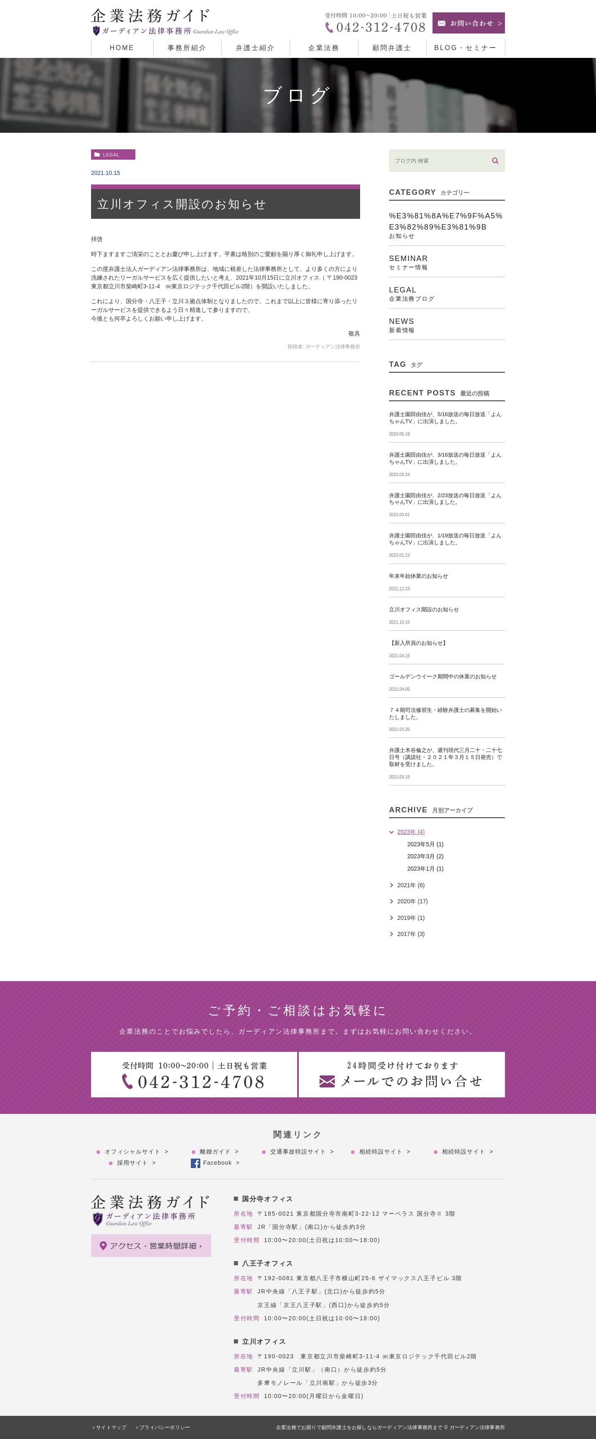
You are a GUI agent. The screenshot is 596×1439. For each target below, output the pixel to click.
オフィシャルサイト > (136, 1151)
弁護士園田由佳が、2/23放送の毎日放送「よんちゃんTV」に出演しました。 (445, 498)
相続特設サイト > (385, 1151)
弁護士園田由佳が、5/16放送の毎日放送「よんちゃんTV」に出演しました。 (445, 417)
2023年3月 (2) (425, 856)
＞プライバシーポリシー (163, 1427)
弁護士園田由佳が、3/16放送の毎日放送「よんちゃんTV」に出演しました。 (445, 458)
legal (111, 154)
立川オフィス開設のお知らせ (182, 204)
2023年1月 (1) (425, 868)
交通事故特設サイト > (302, 1151)
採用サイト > (136, 1162)
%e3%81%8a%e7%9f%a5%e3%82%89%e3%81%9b (447, 225)
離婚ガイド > (219, 1151)
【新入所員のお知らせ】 (418, 643)
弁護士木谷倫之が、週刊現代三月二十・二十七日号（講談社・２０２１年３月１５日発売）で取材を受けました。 (445, 757)
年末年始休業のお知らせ (418, 576)
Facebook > (221, 1162)
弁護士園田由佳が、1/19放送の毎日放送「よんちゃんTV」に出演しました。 (445, 539)
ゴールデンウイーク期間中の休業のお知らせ (443, 676)
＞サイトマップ (108, 1427)
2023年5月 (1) (425, 844)
